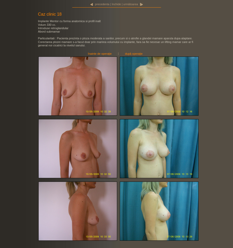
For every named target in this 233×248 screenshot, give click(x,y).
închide (116, 4)
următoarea (130, 4)
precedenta (102, 4)
